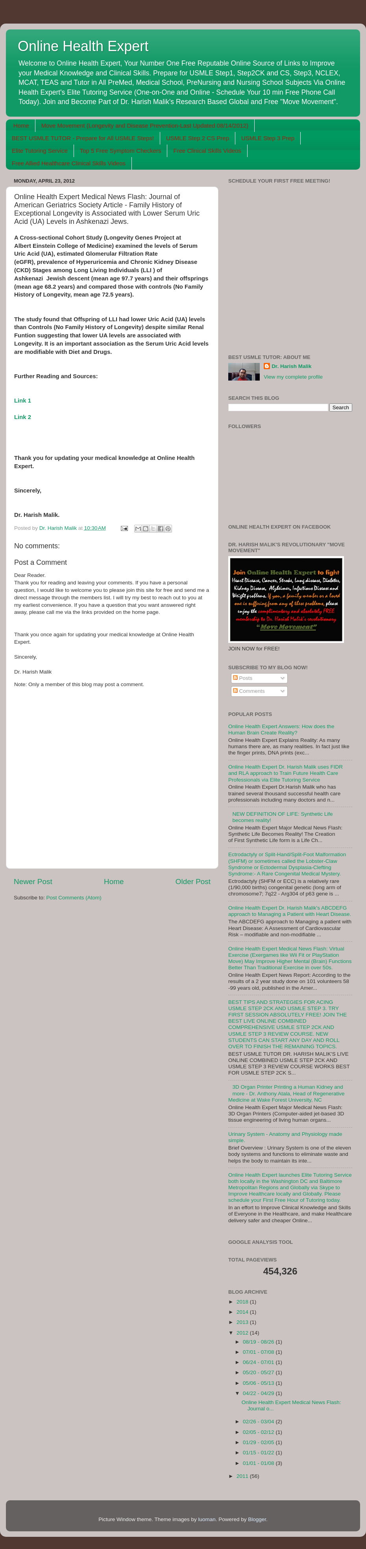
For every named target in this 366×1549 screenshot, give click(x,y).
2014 (243, 1312)
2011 (243, 1476)
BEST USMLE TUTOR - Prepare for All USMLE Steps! (83, 138)
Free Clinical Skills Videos (207, 150)
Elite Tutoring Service (40, 150)
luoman (206, 1519)
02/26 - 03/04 (259, 1421)
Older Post (193, 881)
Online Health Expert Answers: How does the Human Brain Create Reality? (281, 729)
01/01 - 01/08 (259, 1463)
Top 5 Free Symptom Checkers (120, 150)
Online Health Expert (83, 46)
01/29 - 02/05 (259, 1442)
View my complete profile (293, 377)
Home (21, 125)
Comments (249, 691)
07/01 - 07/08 (259, 1352)
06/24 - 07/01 (259, 1362)
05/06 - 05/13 (259, 1383)
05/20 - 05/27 (259, 1372)
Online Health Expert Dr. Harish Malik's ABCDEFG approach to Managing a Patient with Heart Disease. (289, 911)
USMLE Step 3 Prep (267, 138)
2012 (243, 1333)
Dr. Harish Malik (291, 366)
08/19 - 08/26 (259, 1342)
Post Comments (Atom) (74, 898)
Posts (243, 678)
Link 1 (22, 400)
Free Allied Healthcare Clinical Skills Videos (69, 163)
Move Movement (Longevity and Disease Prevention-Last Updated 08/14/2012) (144, 125)
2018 (243, 1302)
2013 (243, 1322)
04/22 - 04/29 (259, 1393)
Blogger (257, 1519)
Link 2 (22, 417)
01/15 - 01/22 (259, 1453)
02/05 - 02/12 (259, 1432)
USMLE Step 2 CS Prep (197, 138)
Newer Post (33, 881)
